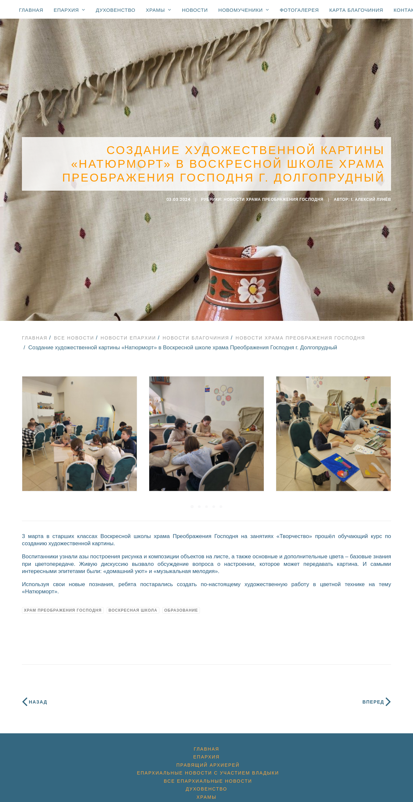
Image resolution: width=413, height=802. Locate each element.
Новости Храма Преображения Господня (274, 197)
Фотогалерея (299, 10)
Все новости (74, 334)
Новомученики (243, 9)
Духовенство (115, 10)
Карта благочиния (356, 10)
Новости (195, 10)
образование (181, 606)
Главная (31, 10)
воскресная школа (133, 606)
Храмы (158, 9)
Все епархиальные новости (208, 777)
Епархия (69, 9)
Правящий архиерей (208, 761)
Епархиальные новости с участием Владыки (208, 769)
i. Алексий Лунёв (371, 197)
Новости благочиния (196, 334)
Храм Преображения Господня (63, 606)
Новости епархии (128, 334)
